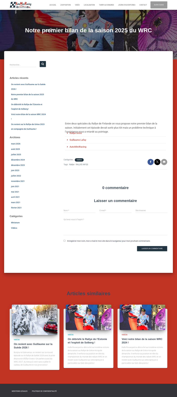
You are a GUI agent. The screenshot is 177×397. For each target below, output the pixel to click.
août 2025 (15, 149)
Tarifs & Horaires (106, 5)
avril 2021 (15, 197)
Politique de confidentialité (44, 391)
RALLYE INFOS (82, 164)
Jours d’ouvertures (126, 5)
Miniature (15, 222)
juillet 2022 (16, 176)
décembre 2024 (18, 160)
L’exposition (65, 5)
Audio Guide (159, 5)
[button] (115, 121)
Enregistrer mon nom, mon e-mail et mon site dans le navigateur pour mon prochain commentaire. (108, 241)
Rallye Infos (76, 121)
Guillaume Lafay (79, 128)
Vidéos (14, 228)
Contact (143, 5)
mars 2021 (15, 202)
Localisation (89, 5)
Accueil (53, 5)
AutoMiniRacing (78, 134)
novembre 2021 (18, 181)
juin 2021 (15, 186)
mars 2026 (15, 144)
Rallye (71, 164)
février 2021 (16, 208)
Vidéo (77, 5)
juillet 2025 (16, 154)
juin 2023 (15, 170)
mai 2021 (15, 192)
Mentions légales (19, 391)
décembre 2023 (18, 165)
